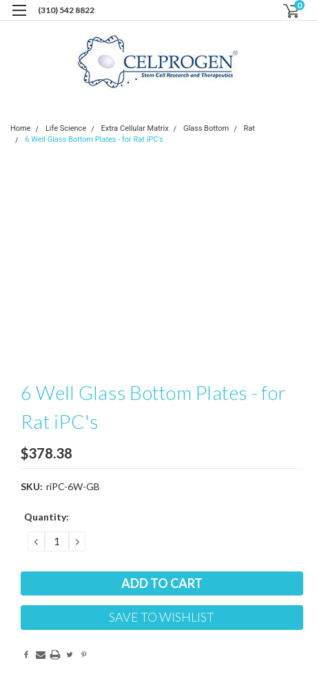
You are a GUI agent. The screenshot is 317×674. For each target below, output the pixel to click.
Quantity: (46, 517)
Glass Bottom (206, 128)
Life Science (65, 128)
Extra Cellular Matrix (135, 128)
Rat (249, 128)
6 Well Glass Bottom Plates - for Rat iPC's (94, 139)
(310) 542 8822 (66, 10)
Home (20, 128)
